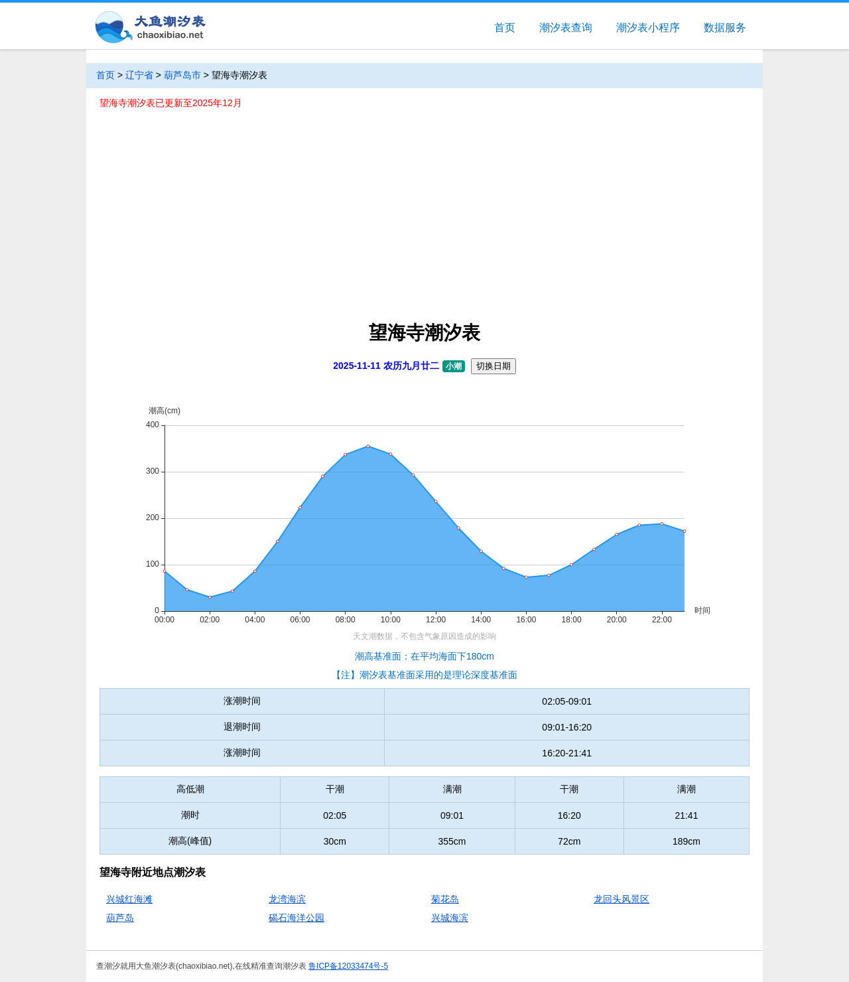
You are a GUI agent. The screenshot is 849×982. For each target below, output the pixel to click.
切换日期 (493, 366)
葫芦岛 (120, 917)
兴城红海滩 (129, 899)
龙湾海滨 (287, 899)
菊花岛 (445, 899)
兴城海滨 (449, 917)
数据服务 (725, 27)
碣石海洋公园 (296, 917)
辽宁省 (139, 75)
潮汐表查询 (565, 27)
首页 (504, 27)
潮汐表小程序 (648, 27)
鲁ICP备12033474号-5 (348, 966)
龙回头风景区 (621, 899)
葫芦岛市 (182, 75)
